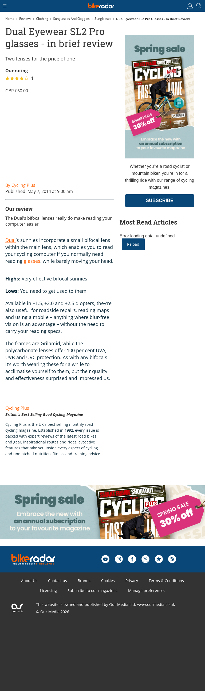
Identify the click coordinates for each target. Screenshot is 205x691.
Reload (133, 244)
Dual (10, 240)
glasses (32, 261)
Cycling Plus (17, 408)
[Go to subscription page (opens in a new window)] (159, 157)
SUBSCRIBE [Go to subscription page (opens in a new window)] (160, 200)
